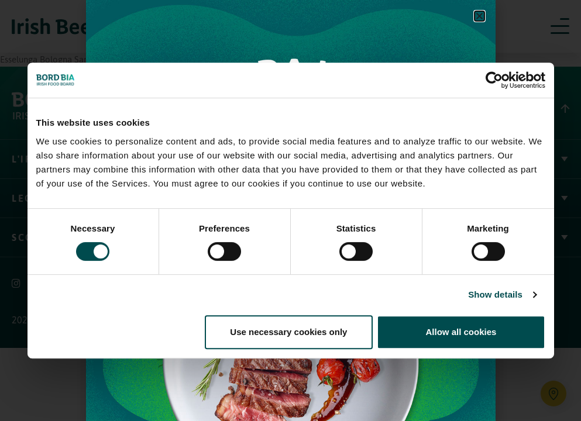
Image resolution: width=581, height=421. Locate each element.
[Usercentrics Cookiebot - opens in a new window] (494, 80)
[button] (479, 16)
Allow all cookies (461, 332)
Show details (495, 294)
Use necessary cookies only (288, 332)
